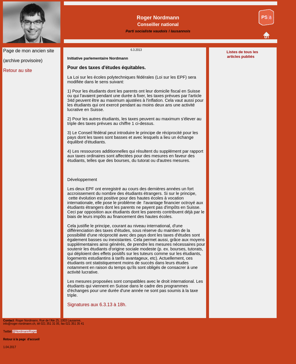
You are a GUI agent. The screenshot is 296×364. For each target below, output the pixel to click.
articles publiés (241, 56)
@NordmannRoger (24, 331)
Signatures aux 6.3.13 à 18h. (97, 304)
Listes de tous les (242, 52)
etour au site (19, 70)
